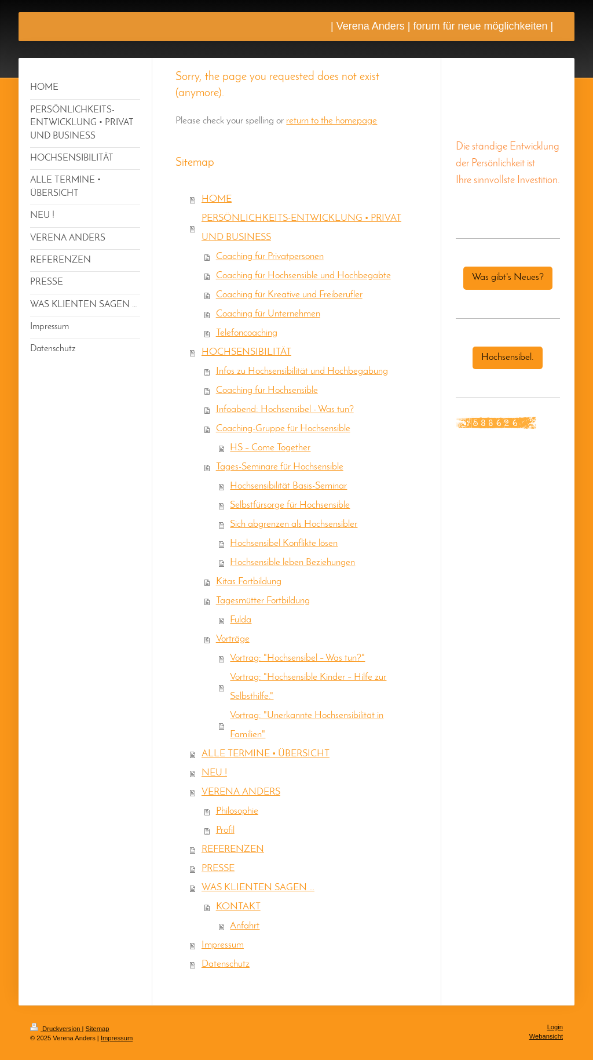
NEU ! (214, 773)
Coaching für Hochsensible (267, 390)
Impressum (223, 945)
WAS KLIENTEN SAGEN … (258, 888)
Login (555, 1026)
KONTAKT (238, 907)
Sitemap (97, 1028)
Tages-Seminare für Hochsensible (279, 467)
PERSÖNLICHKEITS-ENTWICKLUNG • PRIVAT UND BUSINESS (301, 228)
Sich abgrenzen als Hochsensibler (293, 524)
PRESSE (218, 868)
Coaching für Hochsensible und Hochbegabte (303, 276)
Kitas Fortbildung (248, 582)
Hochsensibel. (507, 357)
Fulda (240, 620)
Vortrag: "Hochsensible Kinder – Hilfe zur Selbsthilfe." (308, 687)
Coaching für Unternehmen (268, 314)
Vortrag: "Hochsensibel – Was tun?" (297, 658)
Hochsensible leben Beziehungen (292, 562)
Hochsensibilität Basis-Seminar (288, 486)
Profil (225, 830)
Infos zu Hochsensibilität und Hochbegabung (302, 371)
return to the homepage (331, 121)
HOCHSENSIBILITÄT (246, 352)
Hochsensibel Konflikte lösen (284, 543)
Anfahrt (244, 926)
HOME (217, 199)
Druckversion (56, 1028)
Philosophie (237, 811)
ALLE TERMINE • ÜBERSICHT (266, 754)
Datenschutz (226, 964)
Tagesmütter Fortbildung (263, 601)
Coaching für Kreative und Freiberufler (289, 295)
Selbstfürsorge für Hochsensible (290, 505)
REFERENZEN (233, 849)
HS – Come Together (270, 448)
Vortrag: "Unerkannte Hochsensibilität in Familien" (306, 725)
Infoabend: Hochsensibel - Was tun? (285, 409)
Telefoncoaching (246, 333)
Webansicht (546, 1036)
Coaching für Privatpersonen (270, 256)
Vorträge (233, 639)
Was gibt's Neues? (508, 277)
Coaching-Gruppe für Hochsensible (283, 429)
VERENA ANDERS (241, 792)
